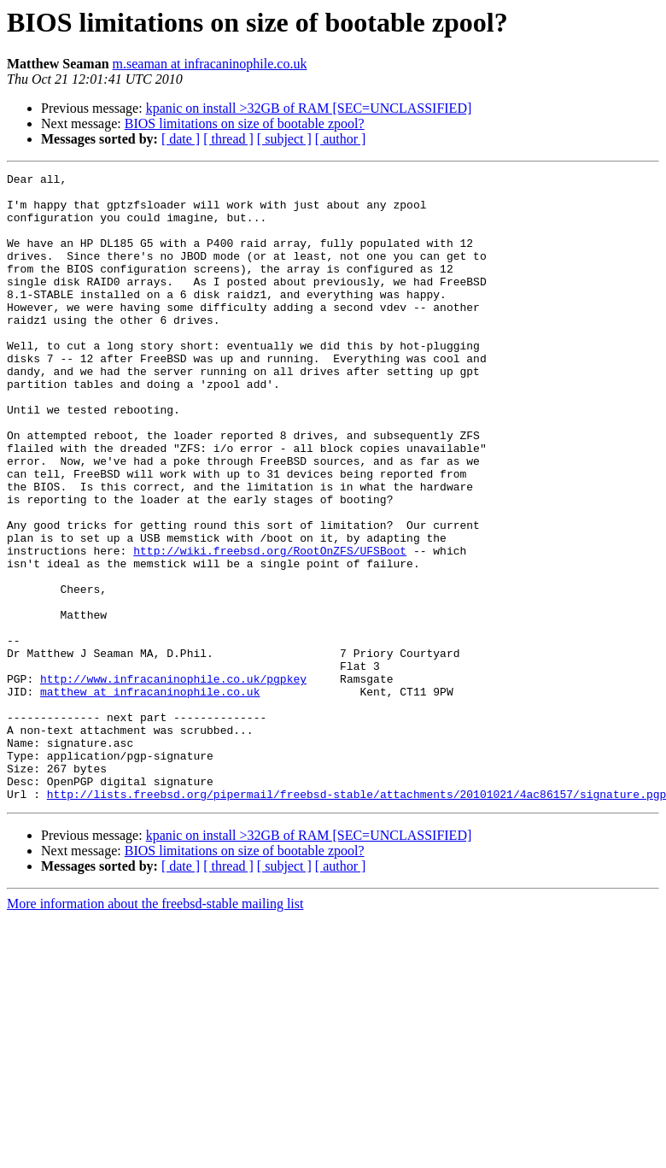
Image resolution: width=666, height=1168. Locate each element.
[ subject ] (284, 139)
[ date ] (180, 139)
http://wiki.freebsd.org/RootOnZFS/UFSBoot (269, 627)
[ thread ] (228, 139)
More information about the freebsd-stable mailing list (155, 1029)
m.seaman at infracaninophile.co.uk (210, 63)
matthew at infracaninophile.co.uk (150, 796)
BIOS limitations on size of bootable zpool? (245, 123)
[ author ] (340, 139)
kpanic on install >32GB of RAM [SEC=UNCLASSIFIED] (309, 108)
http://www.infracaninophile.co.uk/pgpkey (173, 781)
